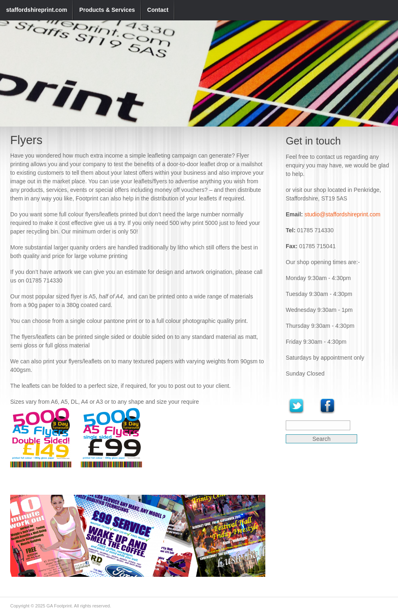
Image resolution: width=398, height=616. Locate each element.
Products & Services (107, 10)
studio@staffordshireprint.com (342, 214)
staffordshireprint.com (36, 10)
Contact (158, 10)
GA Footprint (59, 605)
